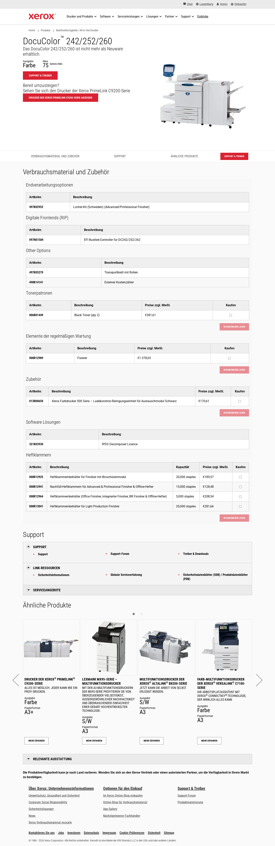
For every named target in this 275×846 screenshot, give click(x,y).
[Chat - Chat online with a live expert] (188, 4)
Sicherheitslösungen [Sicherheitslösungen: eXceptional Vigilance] (41, 809)
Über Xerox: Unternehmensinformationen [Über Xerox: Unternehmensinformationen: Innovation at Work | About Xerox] (61, 788)
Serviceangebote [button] (47, 590)
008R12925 (36, 477)
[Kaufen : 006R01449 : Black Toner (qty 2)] (230, 315)
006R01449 (36, 315)
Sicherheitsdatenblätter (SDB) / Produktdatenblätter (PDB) (215, 577)
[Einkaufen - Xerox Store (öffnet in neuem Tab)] (238, 4)
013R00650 (36, 401)
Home (32, 30)
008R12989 (36, 358)
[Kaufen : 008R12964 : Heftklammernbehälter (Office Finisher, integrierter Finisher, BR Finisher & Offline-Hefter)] (240, 497)
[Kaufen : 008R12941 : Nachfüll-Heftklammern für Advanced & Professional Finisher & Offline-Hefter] (240, 487)
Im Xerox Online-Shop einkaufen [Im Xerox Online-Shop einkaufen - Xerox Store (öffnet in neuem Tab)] (123, 795)
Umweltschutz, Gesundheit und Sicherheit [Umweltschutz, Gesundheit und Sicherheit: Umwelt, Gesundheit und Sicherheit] (54, 795)
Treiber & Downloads (196, 554)
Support (43, 554)
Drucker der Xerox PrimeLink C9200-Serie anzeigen (60, 97)
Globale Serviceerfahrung (126, 575)
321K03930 (36, 444)
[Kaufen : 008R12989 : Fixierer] (229, 358)
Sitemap (169, 833)
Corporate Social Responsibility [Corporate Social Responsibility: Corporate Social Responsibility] (48, 802)
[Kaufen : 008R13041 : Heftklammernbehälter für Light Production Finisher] (240, 506)
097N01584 (36, 240)
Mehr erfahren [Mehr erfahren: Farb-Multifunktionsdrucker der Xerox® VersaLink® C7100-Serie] (209, 740)
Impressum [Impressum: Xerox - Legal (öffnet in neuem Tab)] (109, 833)
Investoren (73, 833)
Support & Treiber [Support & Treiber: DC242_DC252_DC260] (40, 75)
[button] (18, 680)
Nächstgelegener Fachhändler (121, 816)
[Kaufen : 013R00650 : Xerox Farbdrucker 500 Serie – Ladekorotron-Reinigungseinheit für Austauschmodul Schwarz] (239, 401)
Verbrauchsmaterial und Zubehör (55, 156)
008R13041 (36, 506)
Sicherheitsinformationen (53, 575)
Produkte (45, 30)
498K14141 (36, 282)
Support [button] (40, 547)
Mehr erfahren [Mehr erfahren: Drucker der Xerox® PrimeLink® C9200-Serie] (36, 740)
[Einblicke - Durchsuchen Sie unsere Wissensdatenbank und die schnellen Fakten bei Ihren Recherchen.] (203, 16)
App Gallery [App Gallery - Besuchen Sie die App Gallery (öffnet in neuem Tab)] (110, 809)
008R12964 (36, 496)
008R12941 (36, 486)
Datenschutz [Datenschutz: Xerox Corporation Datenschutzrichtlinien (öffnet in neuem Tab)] (91, 833)
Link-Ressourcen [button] (46, 568)
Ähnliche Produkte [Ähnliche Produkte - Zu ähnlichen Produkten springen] (184, 156)
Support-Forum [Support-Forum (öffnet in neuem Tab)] (187, 795)
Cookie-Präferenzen (132, 833)
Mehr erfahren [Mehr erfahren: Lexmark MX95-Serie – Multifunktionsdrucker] (94, 740)
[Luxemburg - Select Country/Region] (204, 4)
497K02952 (36, 207)
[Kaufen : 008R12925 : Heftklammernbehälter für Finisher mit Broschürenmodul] (240, 477)
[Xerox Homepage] (42, 16)
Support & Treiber (191, 788)
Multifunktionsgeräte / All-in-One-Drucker (77, 30)
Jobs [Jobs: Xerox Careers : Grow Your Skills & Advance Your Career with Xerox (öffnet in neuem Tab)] (61, 833)
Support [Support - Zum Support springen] (120, 156)
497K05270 (36, 272)
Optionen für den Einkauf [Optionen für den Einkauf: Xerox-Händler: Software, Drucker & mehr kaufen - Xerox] (122, 788)
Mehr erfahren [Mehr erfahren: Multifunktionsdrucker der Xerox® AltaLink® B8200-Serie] (152, 740)
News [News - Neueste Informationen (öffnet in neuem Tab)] (32, 816)
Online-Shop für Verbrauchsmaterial (125, 802)
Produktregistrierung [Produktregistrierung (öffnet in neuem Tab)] (190, 802)
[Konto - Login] (222, 4)
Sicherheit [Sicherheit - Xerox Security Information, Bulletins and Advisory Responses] (154, 833)
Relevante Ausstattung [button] (52, 759)
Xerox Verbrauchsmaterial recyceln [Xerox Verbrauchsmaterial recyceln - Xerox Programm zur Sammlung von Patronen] (50, 822)
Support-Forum (120, 554)
